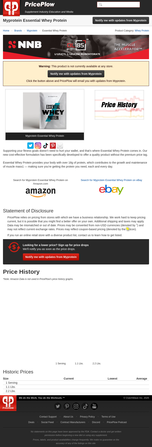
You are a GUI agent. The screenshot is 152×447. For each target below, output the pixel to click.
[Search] (118, 5)
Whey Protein (142, 30)
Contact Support (48, 416)
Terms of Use (109, 416)
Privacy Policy (87, 416)
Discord (96, 422)
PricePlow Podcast (117, 422)
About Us (68, 416)
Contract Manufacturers (72, 422)
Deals (31, 422)
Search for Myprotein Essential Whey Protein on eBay (111, 180)
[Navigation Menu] (145, 5)
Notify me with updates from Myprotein (120, 20)
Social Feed (47, 422)
